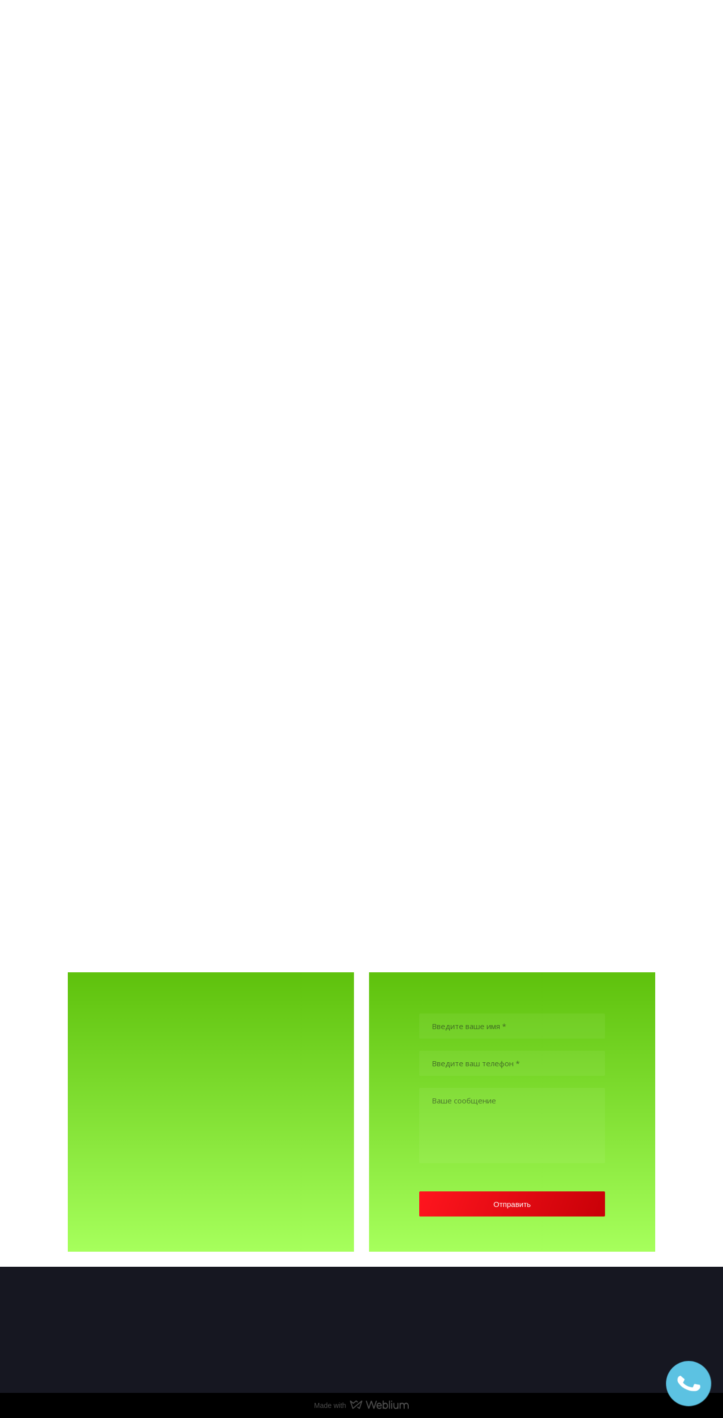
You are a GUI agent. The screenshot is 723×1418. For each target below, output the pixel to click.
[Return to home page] (102, 26)
